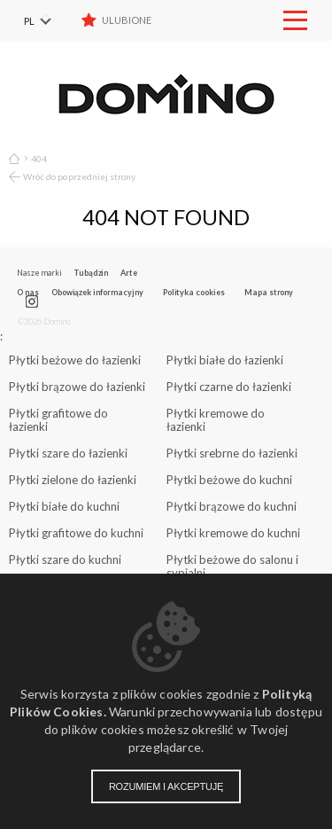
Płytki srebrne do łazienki (231, 453)
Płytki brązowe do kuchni (231, 506)
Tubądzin (90, 273)
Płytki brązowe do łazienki (77, 386)
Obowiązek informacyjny (97, 292)
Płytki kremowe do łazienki (215, 420)
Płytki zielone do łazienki (72, 480)
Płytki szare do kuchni (65, 559)
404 (39, 158)
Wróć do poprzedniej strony (79, 176)
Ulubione (126, 20)
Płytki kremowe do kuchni (233, 533)
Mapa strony (268, 292)
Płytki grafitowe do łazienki (58, 420)
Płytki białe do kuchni (64, 506)
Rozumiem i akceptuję (166, 786)
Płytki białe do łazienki (224, 360)
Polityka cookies (194, 292)
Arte (128, 273)
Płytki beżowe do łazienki (75, 360)
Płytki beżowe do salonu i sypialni (232, 566)
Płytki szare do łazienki (68, 453)
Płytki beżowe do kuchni (229, 480)
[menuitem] (49, 20)
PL (29, 21)
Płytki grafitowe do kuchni (76, 533)
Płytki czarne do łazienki (228, 386)
